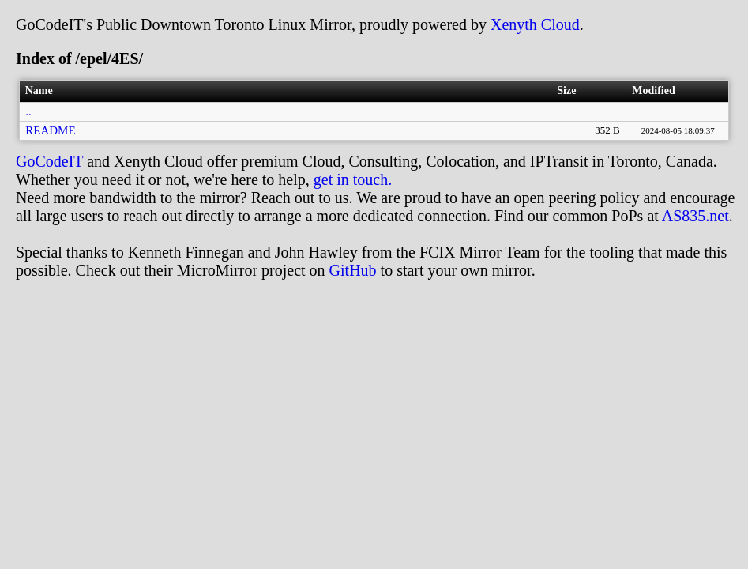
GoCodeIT (49, 161)
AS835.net (695, 215)
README (50, 130)
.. (28, 111)
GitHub (353, 270)
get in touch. (353, 179)
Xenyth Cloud (535, 24)
